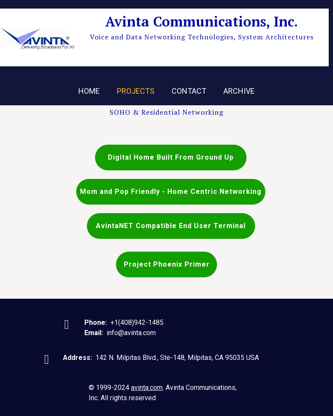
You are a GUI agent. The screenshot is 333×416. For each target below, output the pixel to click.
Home (89, 90)
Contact (189, 90)
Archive (239, 90)
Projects (136, 90)
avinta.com (147, 387)
